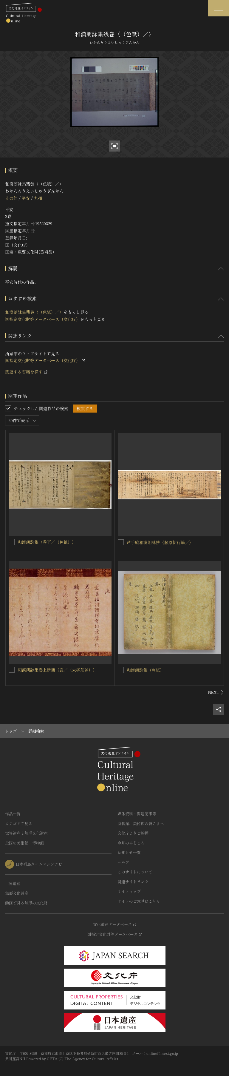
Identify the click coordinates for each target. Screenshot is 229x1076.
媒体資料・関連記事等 (136, 813)
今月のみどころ (131, 843)
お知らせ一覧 (129, 852)
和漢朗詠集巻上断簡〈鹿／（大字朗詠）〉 (57, 670)
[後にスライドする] (216, 692)
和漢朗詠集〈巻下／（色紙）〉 (47, 542)
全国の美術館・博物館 (24, 843)
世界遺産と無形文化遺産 (26, 833)
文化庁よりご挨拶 (132, 833)
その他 (11, 198)
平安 (25, 198)
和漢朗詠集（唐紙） (145, 670)
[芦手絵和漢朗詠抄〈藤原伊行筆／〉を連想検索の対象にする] (121, 542)
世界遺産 (13, 883)
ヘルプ (123, 862)
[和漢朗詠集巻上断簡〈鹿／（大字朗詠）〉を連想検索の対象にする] (12, 670)
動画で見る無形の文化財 (26, 903)
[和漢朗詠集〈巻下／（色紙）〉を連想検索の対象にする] (12, 542)
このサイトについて (134, 872)
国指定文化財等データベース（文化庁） (42, 319)
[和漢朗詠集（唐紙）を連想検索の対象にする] (121, 670)
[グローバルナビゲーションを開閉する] (218, 8)
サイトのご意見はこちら (138, 901)
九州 (38, 198)
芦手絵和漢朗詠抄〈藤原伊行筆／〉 (160, 542)
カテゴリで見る (18, 823)
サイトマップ (129, 891)
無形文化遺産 (16, 893)
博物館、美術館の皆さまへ (140, 823)
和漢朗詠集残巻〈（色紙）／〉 (34, 312)
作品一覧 (13, 813)
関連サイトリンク (132, 881)
